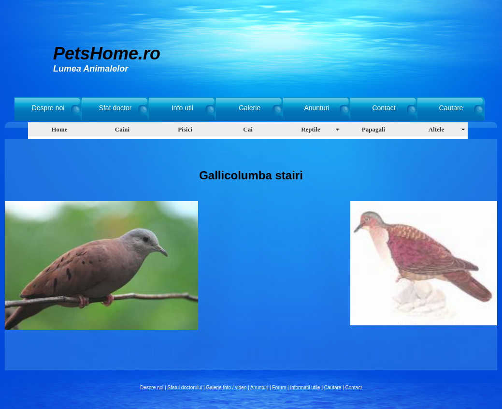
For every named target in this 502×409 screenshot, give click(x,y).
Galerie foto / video (226, 387)
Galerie (249, 108)
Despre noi (48, 108)
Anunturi (316, 108)
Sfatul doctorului (185, 387)
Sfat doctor (115, 108)
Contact (383, 108)
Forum (279, 387)
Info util (182, 108)
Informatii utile (305, 387)
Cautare (451, 108)
